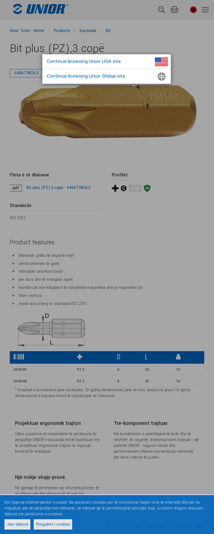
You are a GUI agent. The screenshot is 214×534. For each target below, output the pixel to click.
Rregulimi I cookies (53, 524)
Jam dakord (17, 524)
